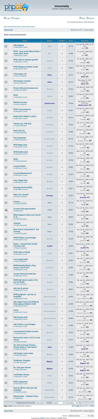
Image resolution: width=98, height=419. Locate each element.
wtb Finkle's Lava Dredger (24, 324)
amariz (49, 110)
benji (50, 347)
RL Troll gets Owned (22, 368)
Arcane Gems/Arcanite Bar (25, 274)
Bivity (49, 376)
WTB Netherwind (21, 152)
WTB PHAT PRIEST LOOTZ (25, 116)
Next (92, 406)
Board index (8, 30)
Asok (50, 275)
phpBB (41, 418)
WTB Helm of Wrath (22, 252)
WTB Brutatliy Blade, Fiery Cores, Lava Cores (25, 266)
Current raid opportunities (25, 209)
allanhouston (50, 103)
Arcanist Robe (20, 166)
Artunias (49, 260)
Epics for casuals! (21, 195)
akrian (49, 96)
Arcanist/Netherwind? (23, 173)
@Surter (17, 223)
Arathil (49, 246)
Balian (49, 325)
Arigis (49, 253)
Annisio (50, 188)
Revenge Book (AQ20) (23, 187)
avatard (49, 289)
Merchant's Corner (21, 47)
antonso (50, 239)
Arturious (49, 267)
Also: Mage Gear (21, 180)
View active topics (28, 26)
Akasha (49, 89)
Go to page (76, 406)
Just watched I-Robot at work (26, 331)
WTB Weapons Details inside (26, 67)
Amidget (49, 117)
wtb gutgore (19, 45)
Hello (16, 159)
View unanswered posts (12, 26)
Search (90, 18)
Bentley (50, 354)
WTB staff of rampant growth (26, 60)
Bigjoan (50, 361)
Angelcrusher (49, 139)
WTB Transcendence (22, 109)
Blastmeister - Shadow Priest (26, 396)
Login (7, 18)
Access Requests (21, 76)
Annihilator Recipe (21, 375)
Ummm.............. (20, 202)
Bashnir (50, 332)
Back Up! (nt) (19, 131)
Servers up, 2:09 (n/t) (22, 124)
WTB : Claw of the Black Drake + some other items (27, 52)
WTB (16, 95)
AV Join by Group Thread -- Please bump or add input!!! (25, 346)
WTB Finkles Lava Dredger (25, 238)
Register (16, 18)
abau (50, 46)
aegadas (49, 61)
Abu (49, 53)
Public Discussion (21, 90)
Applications (19, 211)
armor (16, 310)
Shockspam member (22, 81)
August (49, 282)
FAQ (82, 18)
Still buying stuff (20, 317)
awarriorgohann (49, 296)
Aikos (49, 75)
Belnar (49, 340)
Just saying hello (21, 259)
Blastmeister (50, 397)
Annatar (50, 146)
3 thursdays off (20, 74)
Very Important (20, 138)
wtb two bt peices (21, 288)
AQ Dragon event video (23, 353)
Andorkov (49, 125)
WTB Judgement (21, 382)
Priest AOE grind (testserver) (26, 88)
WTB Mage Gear (20, 145)
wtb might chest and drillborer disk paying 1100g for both (26, 303)
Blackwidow (49, 390)
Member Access (20, 102)
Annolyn (49, 195)
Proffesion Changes (22, 360)
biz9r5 (49, 383)
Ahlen (49, 68)
